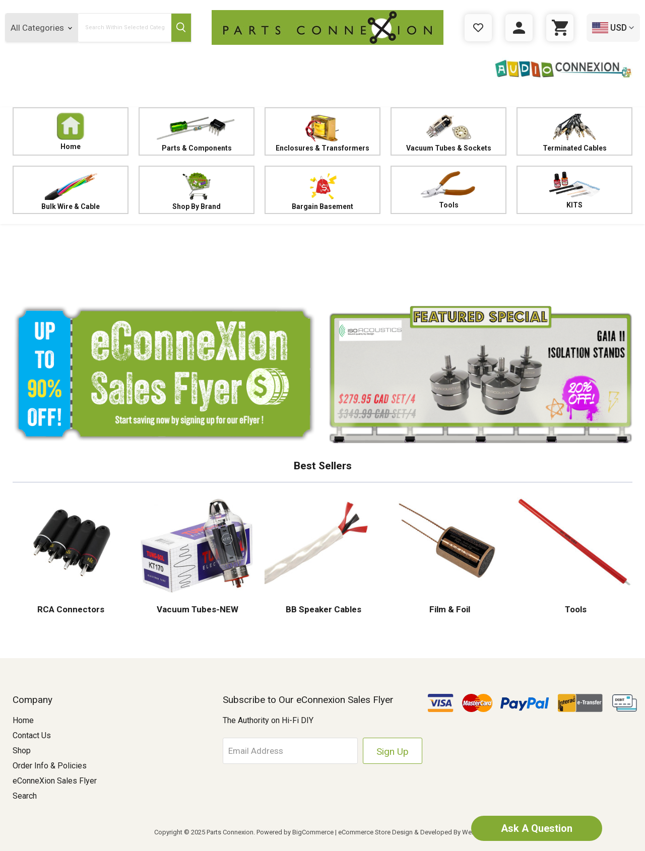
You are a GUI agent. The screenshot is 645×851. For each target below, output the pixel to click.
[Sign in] (519, 28)
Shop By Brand (196, 190)
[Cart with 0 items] (560, 28)
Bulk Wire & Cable (70, 190)
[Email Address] (290, 751)
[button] (322, 261)
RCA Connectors (70, 609)
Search (25, 796)
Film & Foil (448, 609)
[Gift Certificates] (478, 28)
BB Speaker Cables (322, 609)
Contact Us (32, 735)
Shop (22, 750)
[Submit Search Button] (181, 28)
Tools (448, 190)
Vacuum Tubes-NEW (196, 609)
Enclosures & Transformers (322, 131)
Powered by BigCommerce (295, 832)
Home (70, 131)
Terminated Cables (574, 131)
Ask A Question (536, 828)
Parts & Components (196, 131)
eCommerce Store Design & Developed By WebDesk (414, 832)
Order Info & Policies (50, 765)
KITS (574, 190)
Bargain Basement (322, 190)
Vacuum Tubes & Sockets (448, 131)
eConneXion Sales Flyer (55, 781)
